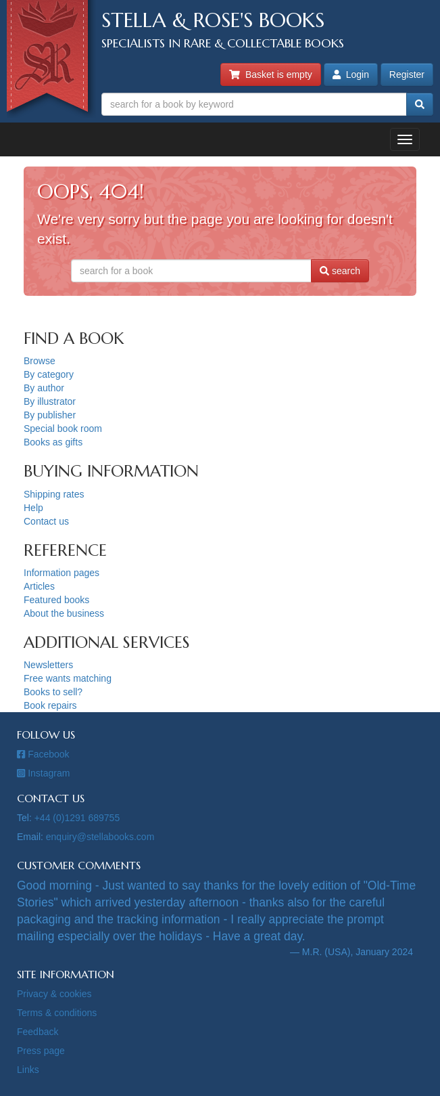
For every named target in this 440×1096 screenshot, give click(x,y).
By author (44, 387)
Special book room (63, 428)
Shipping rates (54, 494)
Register (406, 74)
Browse (39, 360)
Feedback (37, 1031)
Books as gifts (53, 442)
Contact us (46, 521)
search (340, 270)
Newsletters (48, 664)
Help (33, 507)
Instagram (43, 773)
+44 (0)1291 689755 (77, 817)
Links (28, 1069)
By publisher (50, 415)
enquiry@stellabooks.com (100, 836)
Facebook (43, 754)
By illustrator (50, 401)
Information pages (61, 572)
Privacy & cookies (54, 993)
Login (351, 74)
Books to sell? (53, 691)
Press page (41, 1050)
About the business (64, 613)
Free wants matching (68, 678)
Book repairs (50, 705)
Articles (39, 586)
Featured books (56, 599)
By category (49, 374)
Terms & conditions (57, 1012)
